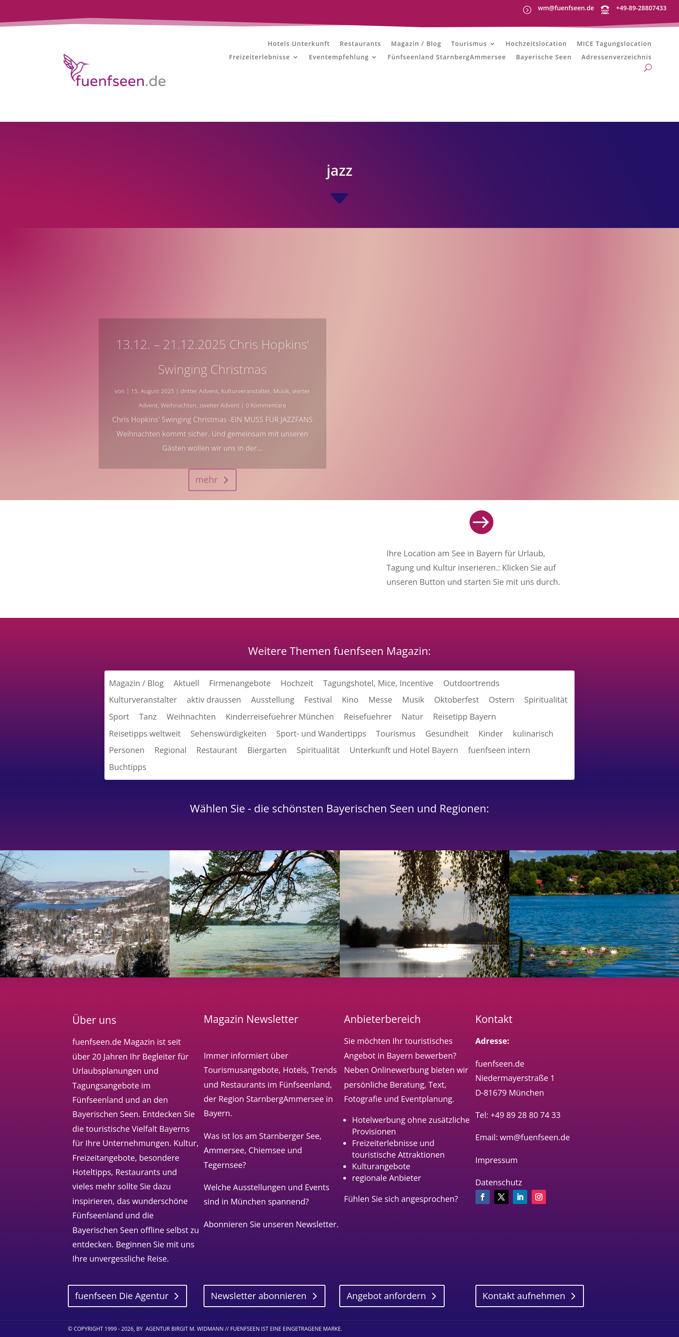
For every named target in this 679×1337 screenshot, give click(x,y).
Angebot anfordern (386, 1296)
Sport (119, 716)
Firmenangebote (240, 683)
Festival (318, 699)
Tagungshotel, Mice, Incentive (378, 683)
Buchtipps (127, 767)
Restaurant (216, 750)
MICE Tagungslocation (614, 44)
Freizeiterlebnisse (259, 57)
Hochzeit (297, 683)
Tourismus (469, 44)
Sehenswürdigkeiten (229, 733)
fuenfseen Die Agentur (121, 1296)
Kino (350, 699)
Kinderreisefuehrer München (279, 716)
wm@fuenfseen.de (566, 8)
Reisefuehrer (368, 716)
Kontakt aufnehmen (524, 1296)
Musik (413, 699)
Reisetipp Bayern (464, 716)
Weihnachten (191, 716)
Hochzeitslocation (536, 44)
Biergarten (267, 750)
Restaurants (360, 44)
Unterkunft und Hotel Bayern (404, 750)
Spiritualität (545, 699)
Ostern (502, 699)
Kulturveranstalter (143, 699)
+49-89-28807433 (641, 8)
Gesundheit (447, 733)
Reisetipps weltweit (145, 733)
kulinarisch (533, 733)
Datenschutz (498, 1182)
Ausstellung (272, 699)
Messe (380, 699)
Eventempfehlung (339, 57)
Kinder (491, 733)
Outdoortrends (471, 683)
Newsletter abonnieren (258, 1296)
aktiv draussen (214, 699)
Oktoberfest (456, 699)
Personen (127, 750)
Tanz (147, 716)
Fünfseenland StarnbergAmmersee (446, 57)
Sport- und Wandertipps (321, 733)
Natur (412, 716)
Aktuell (187, 683)
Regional (170, 750)
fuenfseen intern (499, 750)
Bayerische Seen (544, 57)
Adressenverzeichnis (617, 57)
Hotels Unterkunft (299, 44)
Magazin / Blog (416, 44)
